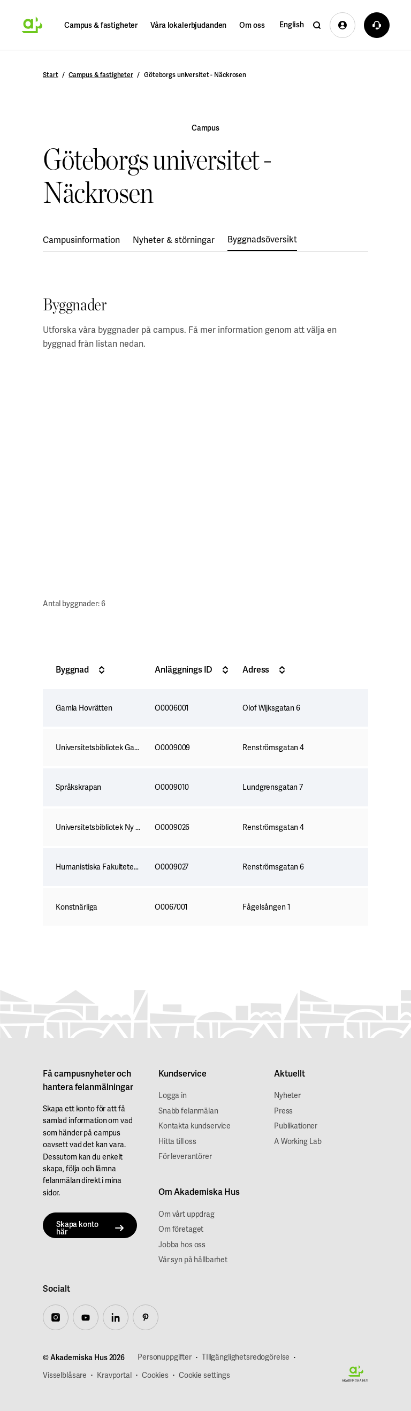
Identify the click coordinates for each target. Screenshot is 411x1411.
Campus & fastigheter (101, 25)
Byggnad (90, 670)
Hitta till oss (177, 1141)
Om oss (251, 25)
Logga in (172, 1095)
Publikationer (295, 1126)
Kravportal (114, 1375)
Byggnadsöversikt (262, 239)
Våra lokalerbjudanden (188, 25)
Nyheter (287, 1095)
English (291, 24)
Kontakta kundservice (194, 1126)
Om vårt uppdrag (186, 1214)
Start (50, 75)
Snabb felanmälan (188, 1111)
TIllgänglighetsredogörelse (246, 1357)
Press (283, 1111)
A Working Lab (298, 1141)
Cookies (155, 1375)
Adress (273, 670)
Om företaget (180, 1229)
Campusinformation (81, 240)
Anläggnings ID (192, 670)
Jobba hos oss (182, 1244)
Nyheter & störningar (174, 240)
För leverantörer (185, 1156)
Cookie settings (204, 1375)
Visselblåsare (65, 1375)
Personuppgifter (165, 1357)
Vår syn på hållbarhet (192, 1259)
